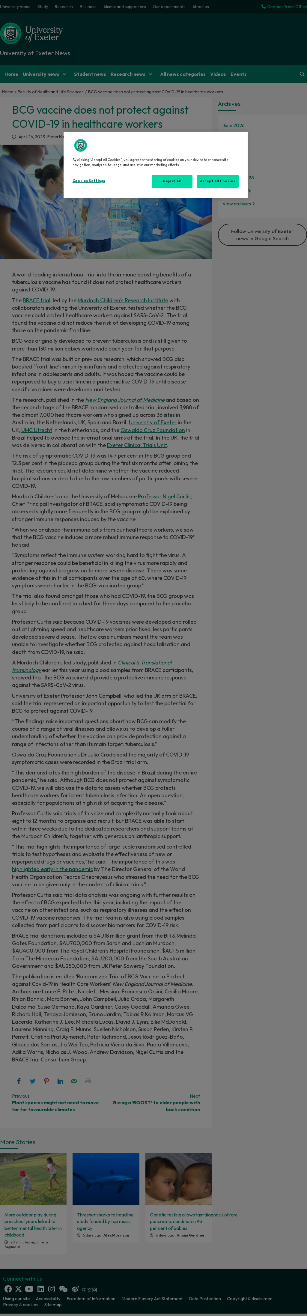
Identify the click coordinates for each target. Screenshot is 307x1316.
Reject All (172, 181)
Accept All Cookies (217, 181)
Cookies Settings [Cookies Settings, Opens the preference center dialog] (89, 181)
